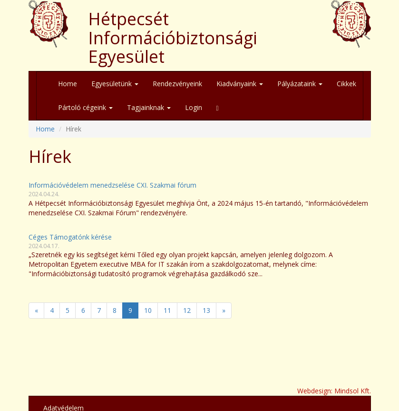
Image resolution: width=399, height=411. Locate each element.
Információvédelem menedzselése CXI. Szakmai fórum (112, 185)
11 (167, 310)
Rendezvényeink (177, 83)
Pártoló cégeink (85, 107)
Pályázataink (299, 83)
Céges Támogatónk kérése (70, 236)
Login (193, 107)
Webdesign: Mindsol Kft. (334, 390)
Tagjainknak (149, 107)
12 (187, 310)
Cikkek (346, 83)
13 (206, 310)
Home (67, 83)
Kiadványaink (239, 83)
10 (148, 310)
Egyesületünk (114, 83)
